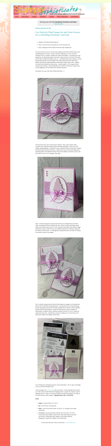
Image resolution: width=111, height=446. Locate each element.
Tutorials (51, 16)
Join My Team (74, 16)
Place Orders (25, 16)
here (63, 71)
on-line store (50, 390)
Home (16, 16)
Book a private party (62, 16)
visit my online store (70, 422)
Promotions (43, 16)
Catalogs (34, 16)
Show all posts (58, 24)
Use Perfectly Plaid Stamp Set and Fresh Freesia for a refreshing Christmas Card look (57, 33)
